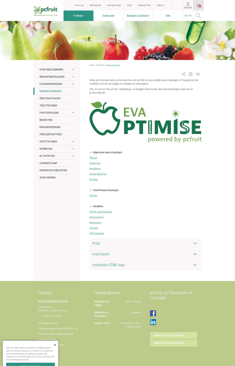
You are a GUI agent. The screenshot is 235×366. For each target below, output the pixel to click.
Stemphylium (96, 217)
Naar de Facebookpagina (169, 335)
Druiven (93, 179)
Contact (45, 292)
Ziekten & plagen (49, 98)
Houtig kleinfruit (98, 174)
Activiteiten (47, 156)
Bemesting (45, 120)
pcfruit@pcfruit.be (48, 323)
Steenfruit (94, 163)
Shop (129, 5)
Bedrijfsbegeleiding (52, 76)
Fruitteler (78, 15)
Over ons (79, 5)
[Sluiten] (55, 351)
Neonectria (95, 222)
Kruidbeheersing (49, 127)
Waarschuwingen (50, 91)
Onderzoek (108, 15)
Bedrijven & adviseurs (138, 15)
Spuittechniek (48, 141)
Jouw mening (47, 177)
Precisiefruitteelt (50, 134)
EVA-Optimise (96, 233)
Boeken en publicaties (53, 170)
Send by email (198, 74)
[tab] (145, 243)
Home (92, 65)
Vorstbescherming (51, 69)
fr (190, 15)
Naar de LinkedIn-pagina (169, 343)
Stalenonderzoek (50, 84)
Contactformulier (47, 339)
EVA (168, 15)
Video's (160, 5)
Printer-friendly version (190, 74)
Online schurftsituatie (100, 211)
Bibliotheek (95, 5)
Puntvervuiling (49, 112)
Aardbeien (95, 168)
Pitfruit (93, 157)
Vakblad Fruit (144, 5)
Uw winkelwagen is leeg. (198, 5)
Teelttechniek (48, 105)
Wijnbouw (45, 148)
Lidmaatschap (114, 5)
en (185, 15)
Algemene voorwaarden (51, 344)
